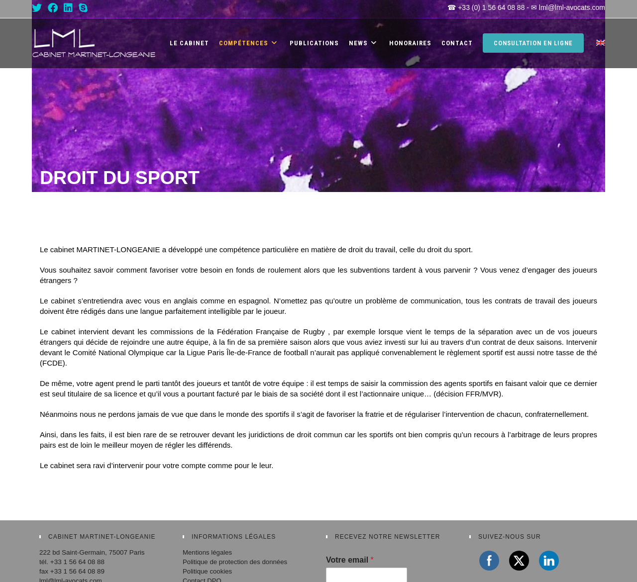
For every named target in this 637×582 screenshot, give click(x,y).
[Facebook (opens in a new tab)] (53, 8)
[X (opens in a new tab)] (38, 8)
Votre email (350, 560)
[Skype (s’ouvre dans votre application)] (83, 8)
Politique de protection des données (236, 562)
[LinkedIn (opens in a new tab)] (68, 8)
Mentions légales (208, 552)
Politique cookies (208, 571)
